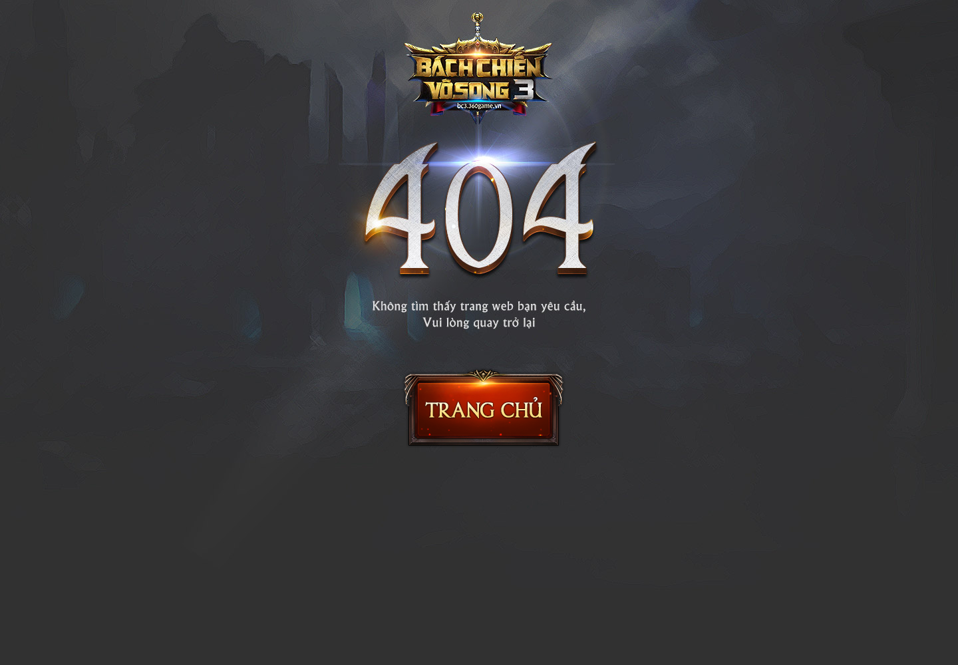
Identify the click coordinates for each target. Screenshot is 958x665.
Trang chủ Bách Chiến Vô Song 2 (483, 407)
